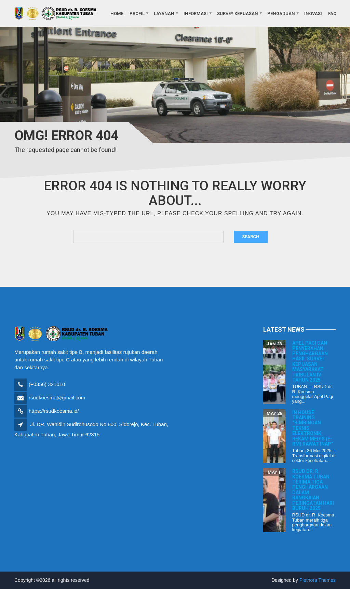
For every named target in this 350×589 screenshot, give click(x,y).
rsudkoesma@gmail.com (57, 397)
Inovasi (313, 13)
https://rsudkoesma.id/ (54, 411)
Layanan (164, 13)
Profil (137, 13)
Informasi (196, 13)
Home (116, 13)
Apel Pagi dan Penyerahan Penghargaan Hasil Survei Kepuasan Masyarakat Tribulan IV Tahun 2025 (310, 361)
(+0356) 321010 (47, 384)
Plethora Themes (317, 580)
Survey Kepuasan (237, 13)
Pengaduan (281, 13)
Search (250, 236)
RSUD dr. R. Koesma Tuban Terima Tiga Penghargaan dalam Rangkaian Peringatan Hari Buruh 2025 (313, 490)
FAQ (332, 13)
